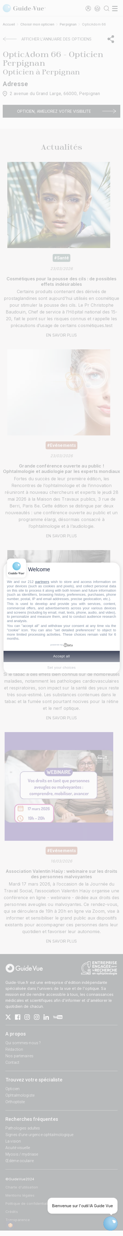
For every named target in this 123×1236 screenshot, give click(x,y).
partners (42, 582)
